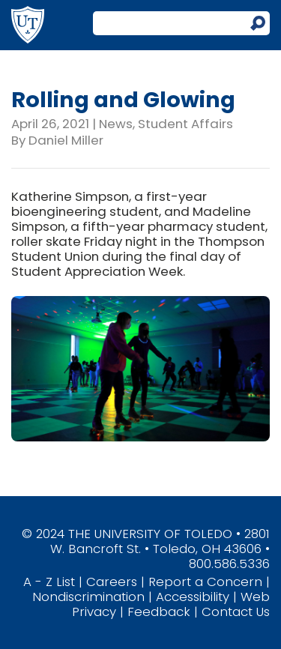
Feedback (158, 612)
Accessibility (192, 597)
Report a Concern (205, 582)
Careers (111, 582)
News (116, 124)
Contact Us (236, 612)
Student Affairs (185, 124)
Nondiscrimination (88, 597)
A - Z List (49, 582)
